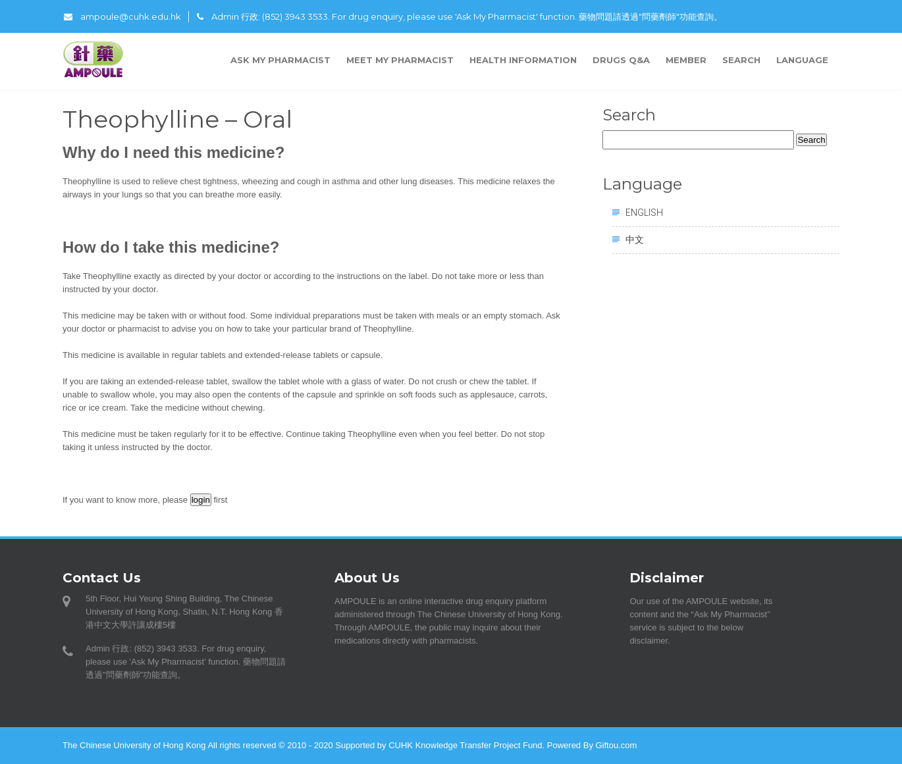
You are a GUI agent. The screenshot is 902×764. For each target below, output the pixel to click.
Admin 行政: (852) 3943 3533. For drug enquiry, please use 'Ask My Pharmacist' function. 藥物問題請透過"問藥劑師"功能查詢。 (459, 16)
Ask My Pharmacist (280, 60)
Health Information (523, 60)
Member (686, 60)
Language (804, 60)
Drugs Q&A (621, 60)
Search (741, 60)
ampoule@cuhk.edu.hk (122, 16)
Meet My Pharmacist (400, 60)
